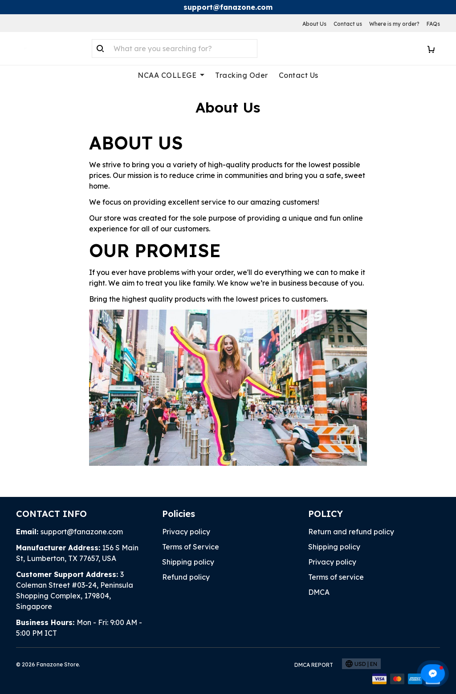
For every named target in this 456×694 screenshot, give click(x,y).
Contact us (348, 23)
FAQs (433, 23)
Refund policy (186, 577)
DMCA (319, 592)
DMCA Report (313, 665)
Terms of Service (190, 546)
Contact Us (298, 75)
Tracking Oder (241, 75)
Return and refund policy (351, 531)
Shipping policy (188, 561)
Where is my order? (394, 23)
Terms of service (336, 577)
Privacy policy (186, 531)
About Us (314, 23)
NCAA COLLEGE (171, 75)
